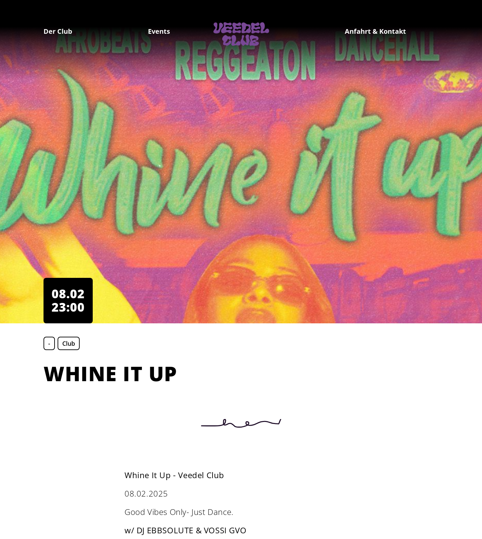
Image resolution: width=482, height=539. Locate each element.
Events (159, 31)
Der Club (58, 31)
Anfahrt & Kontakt (375, 31)
